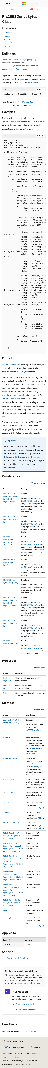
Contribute (6, 1057)
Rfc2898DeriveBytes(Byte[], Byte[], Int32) (10, 519)
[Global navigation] (2, 3)
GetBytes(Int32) (9, 792)
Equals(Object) (8, 779)
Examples (7, 36)
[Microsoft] (24, 3)
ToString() (7, 918)
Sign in (43, 3)
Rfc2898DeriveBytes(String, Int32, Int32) (10, 623)
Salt (4, 693)
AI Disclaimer (7, 1053)
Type (34, 812)
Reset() (5, 910)
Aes (14, 125)
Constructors (9, 43)
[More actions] (43, 9)
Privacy (16, 1057)
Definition (8, 32)
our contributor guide (29, 982)
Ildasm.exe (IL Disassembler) (17, 457)
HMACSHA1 (32, 82)
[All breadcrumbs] (4, 9)
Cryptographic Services (17, 958)
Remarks (7, 39)
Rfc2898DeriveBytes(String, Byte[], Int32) (10, 562)
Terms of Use (32, 1060)
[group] (24, 94)
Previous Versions (22, 1053)
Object (16, 101)
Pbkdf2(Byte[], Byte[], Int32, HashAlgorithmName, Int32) (11, 836)
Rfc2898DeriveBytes (11, 121)
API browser (13, 9)
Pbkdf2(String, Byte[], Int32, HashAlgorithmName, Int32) (11, 903)
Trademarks (6, 1064)
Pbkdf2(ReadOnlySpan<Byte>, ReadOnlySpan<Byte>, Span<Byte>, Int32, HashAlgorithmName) (13, 861)
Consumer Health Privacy (12, 1060)
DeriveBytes (27, 101)
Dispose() (6, 737)
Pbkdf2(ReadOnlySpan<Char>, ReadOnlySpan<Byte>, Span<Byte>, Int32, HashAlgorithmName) (13, 889)
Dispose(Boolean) (10, 758)
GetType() (7, 812)
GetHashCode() (9, 802)
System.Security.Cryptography (24, 59)
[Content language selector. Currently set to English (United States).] (13, 1041)
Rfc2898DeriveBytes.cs (18, 69)
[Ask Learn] (31, 9)
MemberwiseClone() (11, 823)
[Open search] (37, 3)
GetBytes (24, 371)
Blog (34, 1053)
